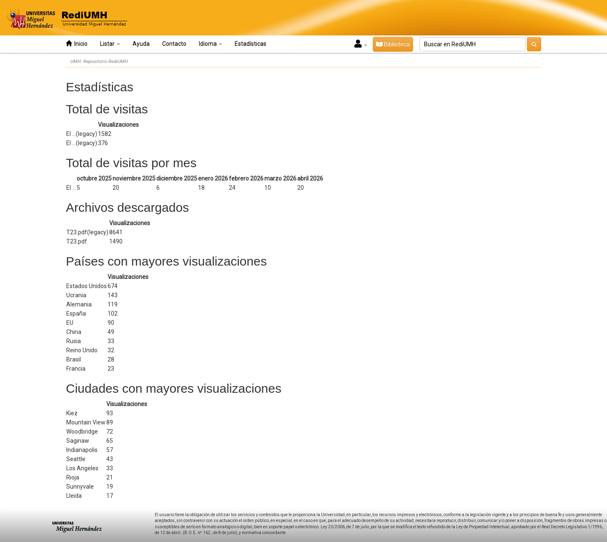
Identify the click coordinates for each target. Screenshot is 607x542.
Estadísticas (250, 43)
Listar (110, 43)
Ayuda (141, 43)
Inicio (77, 43)
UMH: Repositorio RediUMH (99, 61)
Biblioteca (393, 44)
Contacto (174, 43)
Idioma (210, 43)
